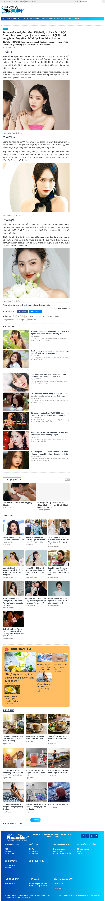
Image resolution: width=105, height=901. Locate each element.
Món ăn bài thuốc (11, 865)
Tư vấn (79, 851)
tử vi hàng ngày (21, 320)
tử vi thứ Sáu (32, 320)
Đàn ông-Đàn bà (83, 849)
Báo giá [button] (58, 889)
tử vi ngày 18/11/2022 (53, 316)
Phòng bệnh (33, 851)
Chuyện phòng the (59, 849)
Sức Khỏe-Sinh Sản (49, 18)
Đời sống (8, 851)
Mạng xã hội (9, 854)
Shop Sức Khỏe (80, 18)
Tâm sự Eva (57, 851)
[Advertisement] (66, 8)
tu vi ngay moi (40, 316)
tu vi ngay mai (29, 316)
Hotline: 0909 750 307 (31, 1)
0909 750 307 (59, 883)
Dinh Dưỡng (61, 18)
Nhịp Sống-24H (11, 18)
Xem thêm (35, 820)
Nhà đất (8, 849)
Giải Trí (5, 28)
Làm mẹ (80, 854)
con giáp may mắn (9, 320)
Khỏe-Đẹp (22, 18)
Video (70, 18)
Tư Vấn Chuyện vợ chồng (62, 854)
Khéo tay (8, 868)
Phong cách (33, 854)
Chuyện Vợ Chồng (33, 18)
